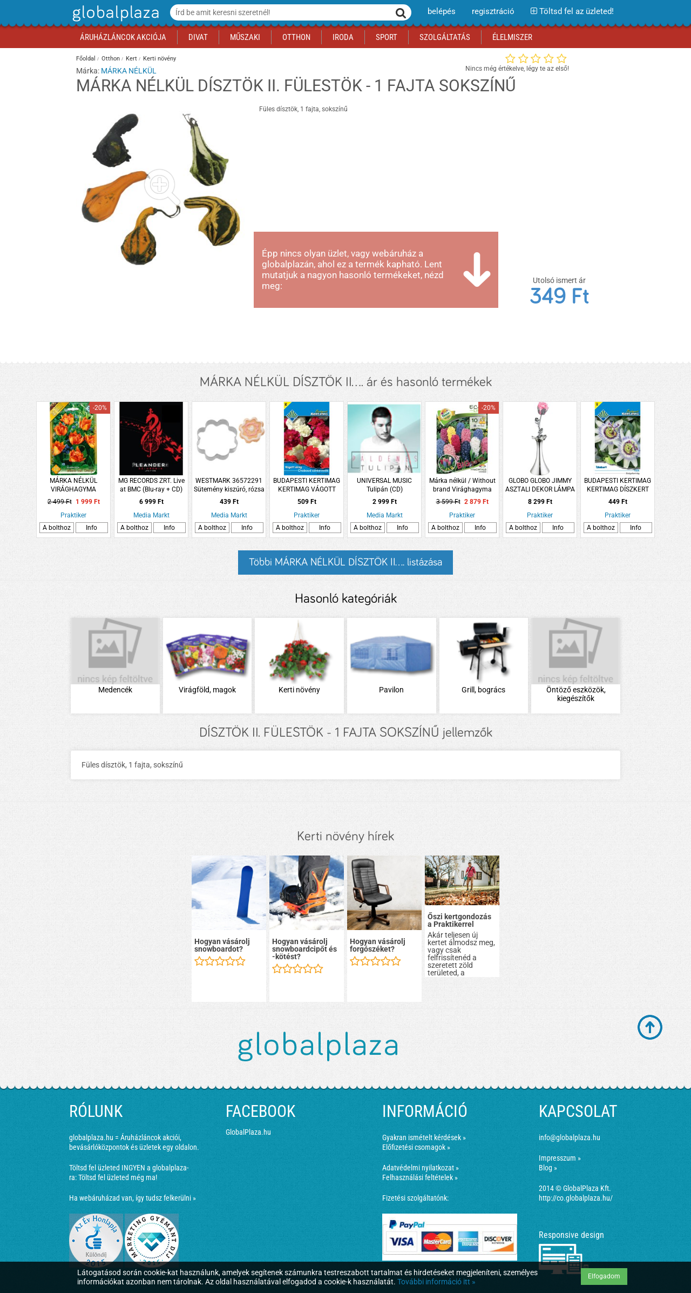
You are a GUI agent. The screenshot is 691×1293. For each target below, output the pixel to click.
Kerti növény (159, 58)
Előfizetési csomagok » (416, 1147)
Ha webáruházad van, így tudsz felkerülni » (132, 1198)
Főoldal (86, 58)
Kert (131, 58)
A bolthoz (57, 527)
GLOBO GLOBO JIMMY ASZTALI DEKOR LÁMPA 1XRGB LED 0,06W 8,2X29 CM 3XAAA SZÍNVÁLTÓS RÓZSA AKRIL (540, 485)
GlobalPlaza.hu (248, 1132)
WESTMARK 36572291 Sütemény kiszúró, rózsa (229, 485)
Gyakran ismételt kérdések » (424, 1137)
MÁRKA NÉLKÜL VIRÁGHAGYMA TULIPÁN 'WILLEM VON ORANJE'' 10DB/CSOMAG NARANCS (73, 485)
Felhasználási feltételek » (420, 1177)
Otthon (110, 58)
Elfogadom (604, 1276)
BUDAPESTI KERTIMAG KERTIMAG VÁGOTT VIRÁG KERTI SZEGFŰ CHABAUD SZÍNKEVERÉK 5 (306, 485)
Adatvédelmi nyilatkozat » (420, 1167)
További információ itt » (436, 1281)
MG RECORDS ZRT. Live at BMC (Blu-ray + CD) (151, 485)
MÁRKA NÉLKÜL (129, 70)
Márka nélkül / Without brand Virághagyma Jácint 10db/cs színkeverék (462, 485)
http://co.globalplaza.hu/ (576, 1198)
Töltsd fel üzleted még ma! (117, 1177)
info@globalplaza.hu (569, 1137)
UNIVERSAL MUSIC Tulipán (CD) (384, 485)
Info (91, 527)
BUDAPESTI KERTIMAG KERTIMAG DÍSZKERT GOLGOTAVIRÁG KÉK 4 (617, 485)
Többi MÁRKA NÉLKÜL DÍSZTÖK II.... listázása (345, 562)
